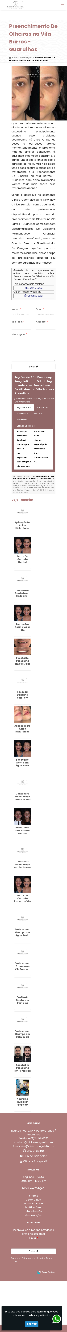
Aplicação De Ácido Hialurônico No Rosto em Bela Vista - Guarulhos (22, 529)
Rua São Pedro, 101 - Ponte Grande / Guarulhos (33, 1132)
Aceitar (32, 1324)
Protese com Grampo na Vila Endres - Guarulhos (22, 968)
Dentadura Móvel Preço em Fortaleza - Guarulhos (22, 866)
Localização (34, 1211)
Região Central (24, 407)
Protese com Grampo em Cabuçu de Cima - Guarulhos (22, 1036)
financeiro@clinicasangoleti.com (33, 1146)
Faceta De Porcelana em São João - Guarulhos (22, 662)
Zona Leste (22, 419)
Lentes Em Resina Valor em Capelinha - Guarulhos (22, 629)
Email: (40, 309)
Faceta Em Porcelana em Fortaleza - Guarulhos (22, 1069)
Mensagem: (19, 334)
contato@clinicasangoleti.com (33, 1142)
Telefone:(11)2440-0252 (33, 1138)
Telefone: (18, 321)
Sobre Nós (34, 1199)
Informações (34, 1215)
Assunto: (42, 321)
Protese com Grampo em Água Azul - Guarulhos (22, 934)
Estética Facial (34, 1203)
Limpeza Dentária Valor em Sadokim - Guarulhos (22, 697)
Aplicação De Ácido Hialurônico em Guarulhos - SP (22, 733)
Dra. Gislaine (33, 1151)
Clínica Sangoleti (33, 1156)
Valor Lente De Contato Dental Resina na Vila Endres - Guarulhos (22, 835)
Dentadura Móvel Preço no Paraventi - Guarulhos (22, 798)
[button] (62, 5)
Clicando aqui (34, 295)
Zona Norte (42, 407)
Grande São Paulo (26, 425)
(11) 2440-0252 (33, 288)
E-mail (33, 1238)
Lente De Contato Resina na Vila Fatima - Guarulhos (22, 901)
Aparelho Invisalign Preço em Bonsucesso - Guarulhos (22, 1104)
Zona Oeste (22, 413)
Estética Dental (34, 1207)
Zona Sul (37, 413)
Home (34, 1196)
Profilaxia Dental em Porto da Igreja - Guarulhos (22, 1003)
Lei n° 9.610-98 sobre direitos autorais (33, 491)
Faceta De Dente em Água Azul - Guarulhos (22, 764)
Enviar (33, 366)
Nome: (16, 309)
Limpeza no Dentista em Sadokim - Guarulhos (22, 595)
